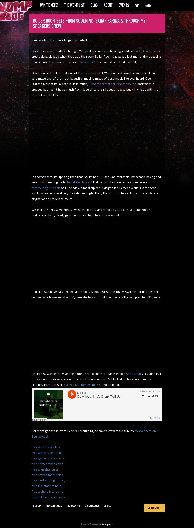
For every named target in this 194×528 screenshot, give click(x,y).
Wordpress (107, 524)
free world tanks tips (46, 447)
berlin (37, 505)
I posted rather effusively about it (113, 83)
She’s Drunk (134, 373)
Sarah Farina (142, 51)
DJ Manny (73, 505)
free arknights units (45, 469)
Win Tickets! (49, 5)
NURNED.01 (88, 62)
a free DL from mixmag (82, 384)
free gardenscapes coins (48, 458)
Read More (154, 508)
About (108, 5)
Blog (94, 5)
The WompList (74, 5)
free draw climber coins (47, 474)
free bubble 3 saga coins (48, 496)
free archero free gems (47, 491)
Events (124, 5)
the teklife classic (78, 182)
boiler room (54, 505)
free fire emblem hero (46, 485)
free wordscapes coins (47, 452)
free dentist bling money (48, 480)
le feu (107, 505)
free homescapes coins (47, 463)
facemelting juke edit (46, 187)
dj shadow (92, 505)
